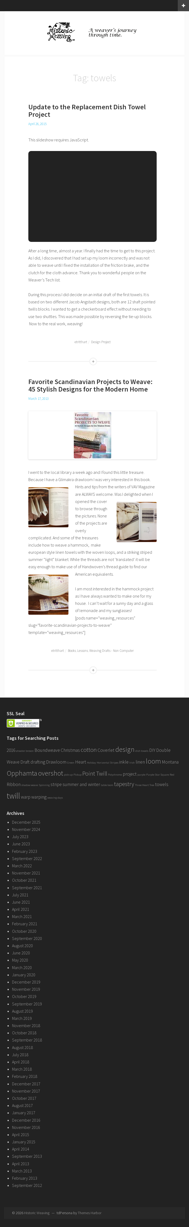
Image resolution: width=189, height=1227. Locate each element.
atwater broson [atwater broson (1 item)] (25, 751)
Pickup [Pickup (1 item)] (78, 774)
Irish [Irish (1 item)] (132, 762)
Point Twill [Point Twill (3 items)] (94, 773)
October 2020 (24, 931)
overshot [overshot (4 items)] (50, 773)
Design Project (101, 342)
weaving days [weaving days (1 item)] (55, 797)
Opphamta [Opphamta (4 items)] (22, 773)
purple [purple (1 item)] (141, 774)
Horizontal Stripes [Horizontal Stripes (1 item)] (107, 762)
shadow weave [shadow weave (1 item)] (29, 785)
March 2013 (22, 1171)
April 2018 (20, 1062)
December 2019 (26, 982)
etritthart (81, 342)
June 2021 (21, 902)
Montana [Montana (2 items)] (170, 762)
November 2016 (26, 1127)
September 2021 (27, 887)
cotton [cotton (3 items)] (89, 749)
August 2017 (22, 1105)
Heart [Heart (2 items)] (80, 762)
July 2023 (20, 836)
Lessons (82, 650)
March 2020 (22, 967)
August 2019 (22, 1011)
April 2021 (20, 909)
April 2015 (20, 1134)
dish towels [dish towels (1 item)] (141, 751)
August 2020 (22, 945)
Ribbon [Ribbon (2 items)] (14, 784)
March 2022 (22, 865)
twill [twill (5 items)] (13, 796)
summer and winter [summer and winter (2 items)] (81, 784)
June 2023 (21, 843)
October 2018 (24, 1032)
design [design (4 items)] (124, 749)
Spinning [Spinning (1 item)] (44, 785)
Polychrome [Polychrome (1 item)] (115, 774)
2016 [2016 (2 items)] (11, 750)
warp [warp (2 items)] (25, 797)
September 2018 (27, 1040)
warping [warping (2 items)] (39, 797)
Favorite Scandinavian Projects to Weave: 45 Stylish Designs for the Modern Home (90, 385)
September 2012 (27, 1185)
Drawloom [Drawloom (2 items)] (56, 762)
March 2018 (22, 1069)
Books (72, 650)
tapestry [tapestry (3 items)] (124, 784)
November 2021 (26, 873)
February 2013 (24, 1178)
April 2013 (20, 1163)
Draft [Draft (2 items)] (25, 762)
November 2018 (26, 1025)
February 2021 (24, 923)
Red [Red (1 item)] (172, 774)
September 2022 (27, 858)
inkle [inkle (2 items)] (124, 762)
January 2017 (23, 1112)
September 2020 (27, 938)
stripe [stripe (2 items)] (56, 784)
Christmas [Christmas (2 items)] (70, 750)
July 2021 (20, 894)
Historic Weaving (36, 1212)
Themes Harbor (89, 1212)
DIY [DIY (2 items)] (152, 750)
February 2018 (24, 1076)
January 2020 (23, 974)
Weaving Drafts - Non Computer (111, 650)
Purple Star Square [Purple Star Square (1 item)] (157, 774)
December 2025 (26, 822)
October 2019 (24, 996)
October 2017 (24, 1098)
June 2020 (21, 952)
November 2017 (26, 1091)
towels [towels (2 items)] (161, 784)
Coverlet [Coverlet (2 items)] (106, 750)
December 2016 (26, 1120)
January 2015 (23, 1141)
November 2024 (26, 829)
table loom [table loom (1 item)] (107, 785)
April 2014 (20, 1149)
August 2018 (22, 1047)
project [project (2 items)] (130, 774)
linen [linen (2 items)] (140, 762)
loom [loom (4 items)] (153, 761)
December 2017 (26, 1083)
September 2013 (27, 1156)
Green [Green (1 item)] (70, 762)
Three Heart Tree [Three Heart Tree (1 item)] (144, 785)
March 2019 (22, 1018)
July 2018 (20, 1054)
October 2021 (24, 880)
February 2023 (24, 851)
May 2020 (20, 960)
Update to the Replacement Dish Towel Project (87, 110)
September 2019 (27, 1004)
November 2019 (26, 989)
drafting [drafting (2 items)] (37, 762)
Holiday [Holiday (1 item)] (91, 762)
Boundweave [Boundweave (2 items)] (47, 750)
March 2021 (22, 916)
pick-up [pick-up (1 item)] (68, 774)
